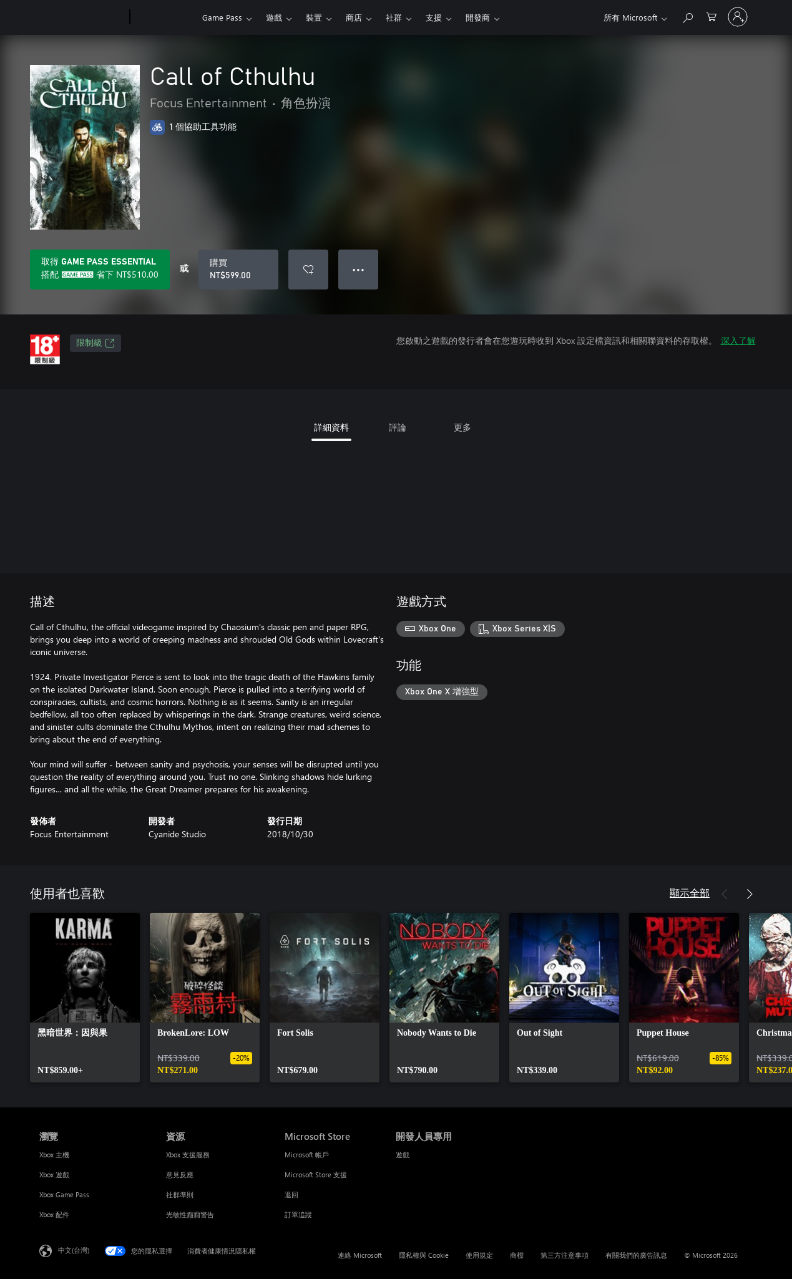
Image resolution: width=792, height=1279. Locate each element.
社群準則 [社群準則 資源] (179, 1194)
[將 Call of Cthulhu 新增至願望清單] (308, 269)
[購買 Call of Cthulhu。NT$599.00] (238, 269)
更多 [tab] (462, 427)
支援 (434, 17)
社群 (394, 17)
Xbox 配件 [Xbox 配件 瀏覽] (54, 1214)
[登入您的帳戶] (738, 17)
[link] (85, 997)
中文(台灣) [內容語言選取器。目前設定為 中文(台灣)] (73, 1250)
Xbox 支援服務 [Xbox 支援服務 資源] (188, 1154)
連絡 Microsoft (360, 1255)
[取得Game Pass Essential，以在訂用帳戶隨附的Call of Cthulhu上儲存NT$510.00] (100, 269)
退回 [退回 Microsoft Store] (291, 1194)
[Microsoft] (82, 17)
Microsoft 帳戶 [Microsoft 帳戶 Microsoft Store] (307, 1154)
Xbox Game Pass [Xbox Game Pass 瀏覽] (64, 1194)
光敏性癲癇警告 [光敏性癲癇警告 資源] (190, 1214)
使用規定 (479, 1255)
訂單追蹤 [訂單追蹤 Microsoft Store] (298, 1214)
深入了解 (738, 340)
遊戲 (274, 17)
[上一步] (724, 894)
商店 (354, 17)
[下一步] (749, 894)
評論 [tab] (397, 427)
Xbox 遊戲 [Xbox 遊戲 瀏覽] (54, 1174)
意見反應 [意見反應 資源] (179, 1174)
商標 (517, 1255)
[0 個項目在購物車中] (711, 16)
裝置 (314, 17)
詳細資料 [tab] (331, 427)
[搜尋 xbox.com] (687, 16)
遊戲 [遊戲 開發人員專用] (402, 1154)
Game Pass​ (222, 17)
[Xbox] (164, 17)
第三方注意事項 (564, 1255)
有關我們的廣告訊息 (636, 1255)
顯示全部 (690, 892)
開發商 (478, 17)
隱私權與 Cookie (424, 1255)
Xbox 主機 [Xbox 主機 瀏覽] (54, 1154)
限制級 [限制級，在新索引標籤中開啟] (95, 343)
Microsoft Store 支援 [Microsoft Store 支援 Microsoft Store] (316, 1174)
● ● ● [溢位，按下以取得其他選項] (358, 269)
